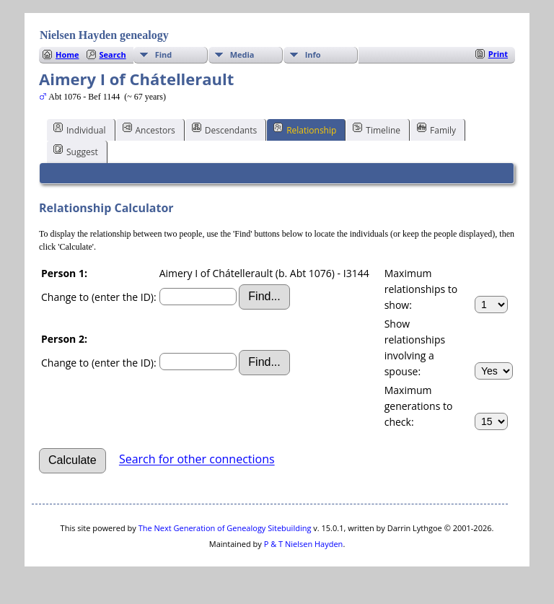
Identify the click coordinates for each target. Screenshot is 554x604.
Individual (79, 129)
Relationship (304, 129)
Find (163, 54)
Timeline (376, 129)
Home (67, 54)
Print (498, 53)
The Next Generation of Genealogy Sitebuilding (225, 527)
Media (242, 54)
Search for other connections (197, 460)
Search (113, 54)
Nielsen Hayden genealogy (104, 35)
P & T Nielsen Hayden (303, 543)
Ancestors (149, 129)
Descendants (224, 129)
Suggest (75, 151)
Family (436, 129)
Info (313, 54)
